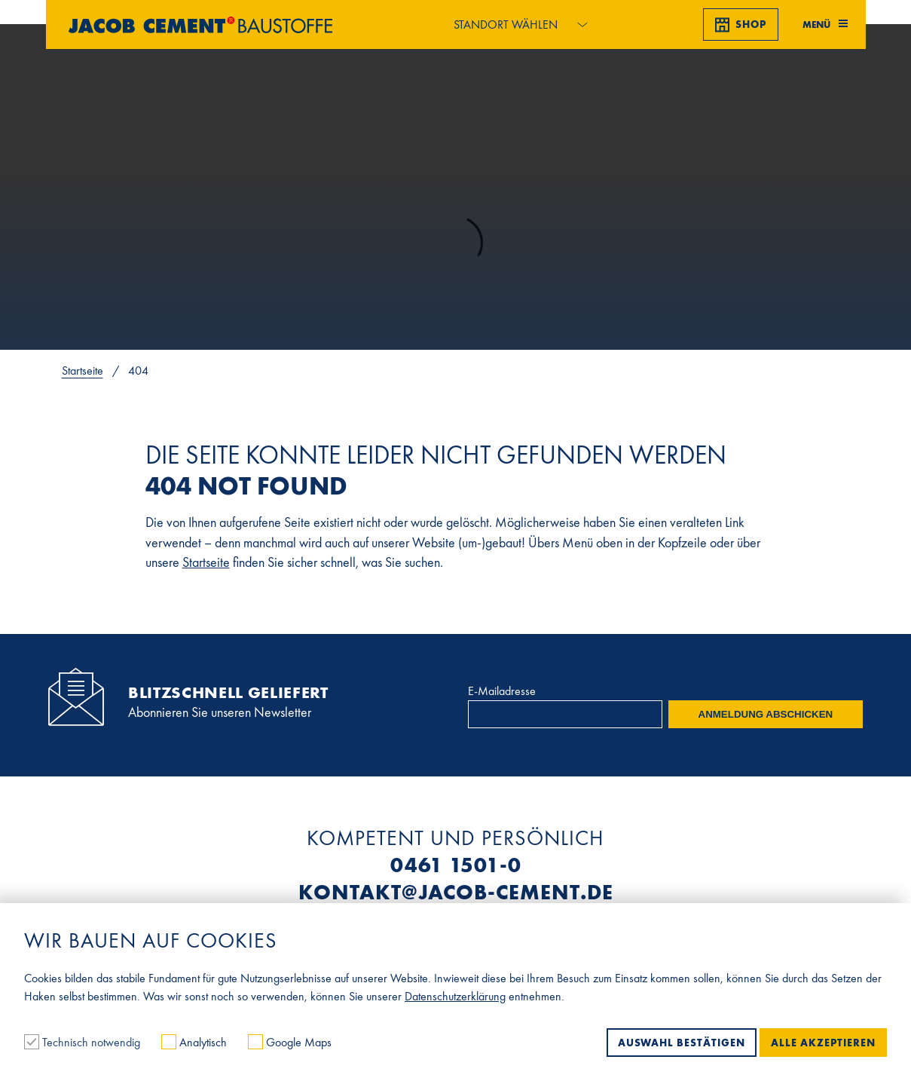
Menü (825, 24)
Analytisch (195, 1042)
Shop (740, 24)
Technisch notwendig (83, 1042)
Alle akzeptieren (823, 1042)
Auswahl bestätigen (681, 1042)
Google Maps (290, 1042)
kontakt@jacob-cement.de (455, 892)
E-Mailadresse (502, 691)
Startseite (82, 370)
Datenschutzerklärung (455, 996)
